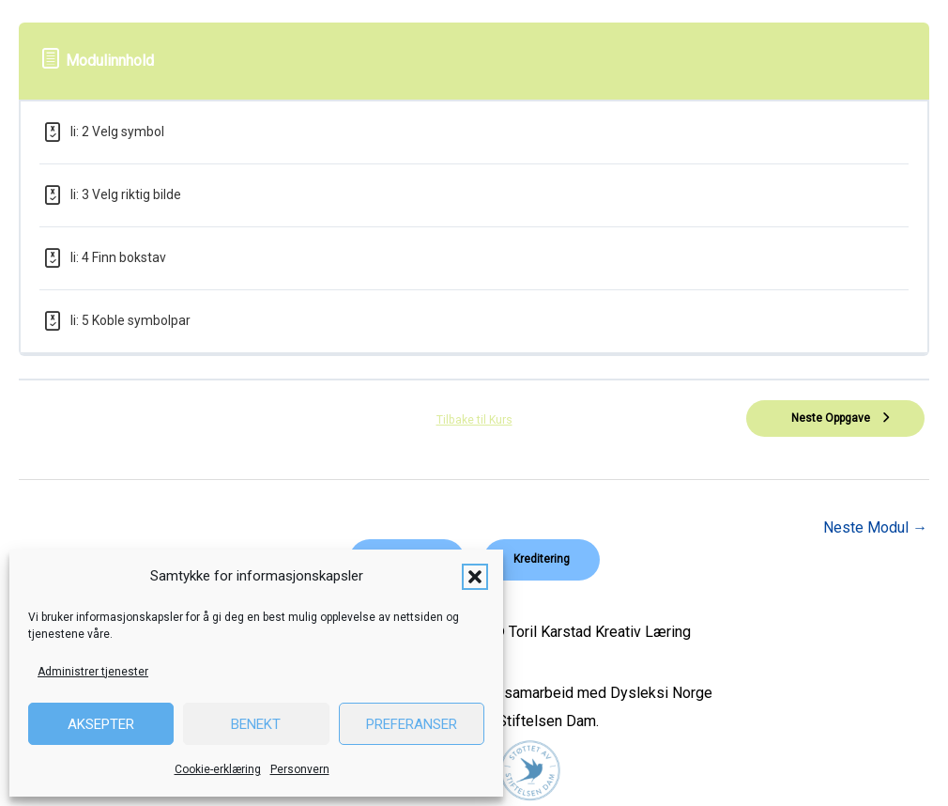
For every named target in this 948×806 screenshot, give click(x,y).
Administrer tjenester (93, 671)
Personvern (299, 769)
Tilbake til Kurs (474, 419)
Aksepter (101, 724)
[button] (475, 576)
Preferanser (411, 724)
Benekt (256, 724)
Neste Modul (875, 527)
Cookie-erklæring (218, 769)
